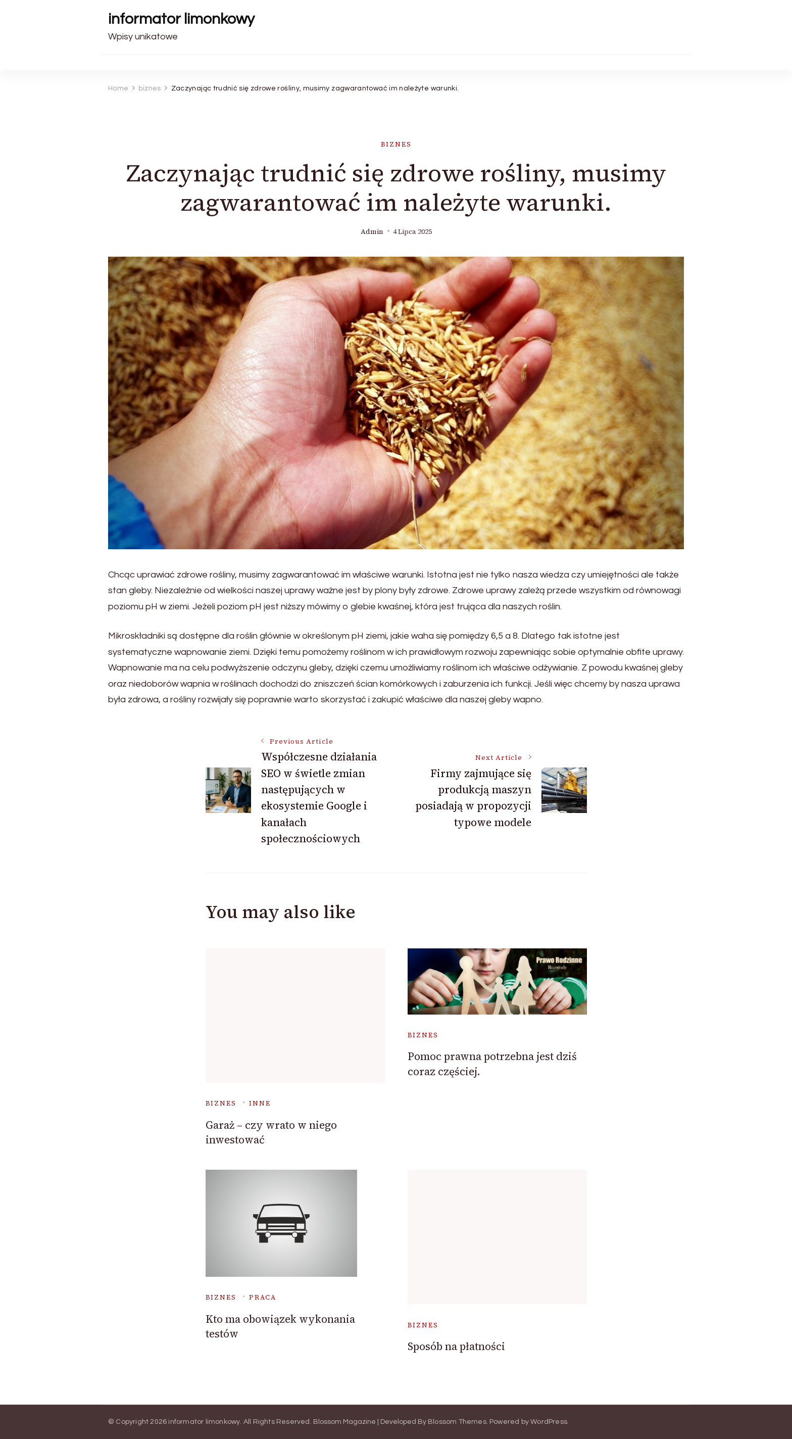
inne (259, 1103)
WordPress (548, 1421)
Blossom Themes (457, 1421)
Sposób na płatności (456, 1346)
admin (372, 231)
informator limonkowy (181, 19)
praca (262, 1297)
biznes (396, 144)
